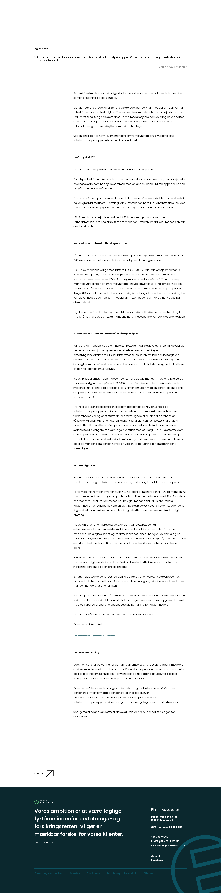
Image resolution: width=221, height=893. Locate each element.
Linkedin (156, 856)
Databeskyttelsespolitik (122, 873)
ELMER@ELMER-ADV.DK (165, 841)
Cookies (75, 873)
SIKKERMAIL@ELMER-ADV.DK (168, 845)
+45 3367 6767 (159, 836)
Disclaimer (93, 873)
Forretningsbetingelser (48, 873)
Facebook (157, 860)
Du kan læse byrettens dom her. (95, 635)
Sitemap (149, 873)
